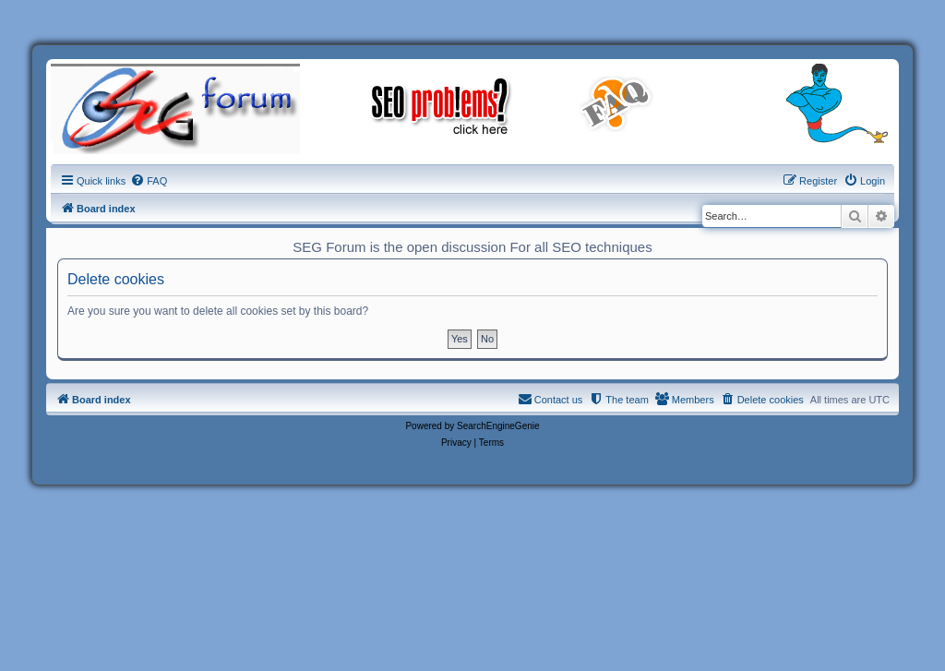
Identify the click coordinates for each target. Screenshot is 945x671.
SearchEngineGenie (498, 426)
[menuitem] (148, 181)
